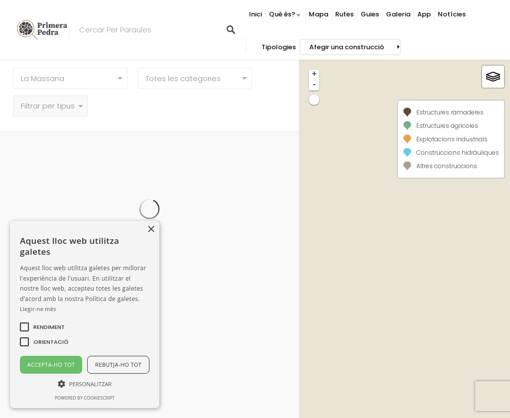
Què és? (282, 14)
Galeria (398, 14)
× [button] (150, 229)
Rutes (344, 14)
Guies (370, 14)
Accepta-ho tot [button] (51, 364)
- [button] (314, 85)
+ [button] (314, 75)
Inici (255, 14)
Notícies (452, 14)
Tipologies (278, 47)
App (424, 14)
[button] (49, 327)
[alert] (84, 314)
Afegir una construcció (346, 47)
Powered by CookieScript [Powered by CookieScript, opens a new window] (85, 398)
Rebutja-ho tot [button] (118, 364)
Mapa (318, 14)
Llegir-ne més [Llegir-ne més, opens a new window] (38, 309)
